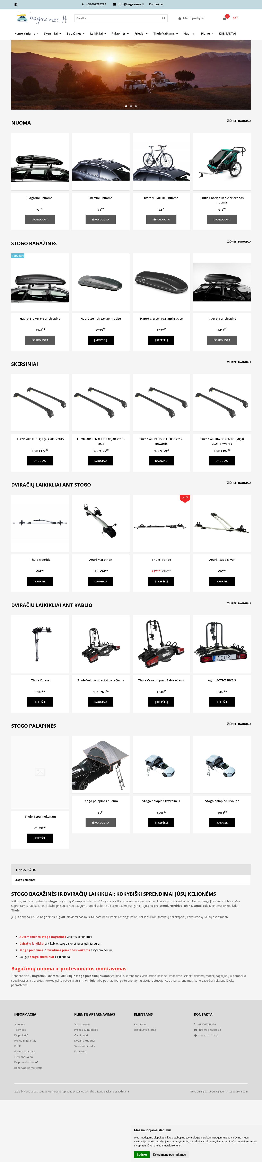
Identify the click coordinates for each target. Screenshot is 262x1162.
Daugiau (40, 461)
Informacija (25, 1014)
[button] (126, 106)
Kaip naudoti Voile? (26, 1062)
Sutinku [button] (142, 1154)
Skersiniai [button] (51, 33)
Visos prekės (82, 1024)
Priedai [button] (139, 33)
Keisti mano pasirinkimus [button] (169, 1154)
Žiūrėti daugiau (239, 121)
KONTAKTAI (227, 33)
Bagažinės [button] (74, 33)
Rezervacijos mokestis (28, 1068)
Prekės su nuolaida (86, 1030)
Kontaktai (156, 4)
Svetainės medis (84, 1046)
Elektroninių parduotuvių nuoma (209, 1091)
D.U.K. (17, 1046)
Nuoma (189, 33)
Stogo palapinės (25, 880)
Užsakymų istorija (145, 1030)
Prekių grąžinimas (25, 1040)
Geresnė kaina (23, 1057)
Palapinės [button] (118, 33)
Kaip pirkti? (21, 1035)
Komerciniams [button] (25, 33)
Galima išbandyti (24, 1051)
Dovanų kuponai (84, 1040)
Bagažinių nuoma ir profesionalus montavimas (68, 968)
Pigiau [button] (205, 33)
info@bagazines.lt (128, 4)
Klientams (143, 1014)
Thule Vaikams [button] (164, 33)
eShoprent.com (239, 1091)
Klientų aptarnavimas (94, 1014)
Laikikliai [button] (96, 33)
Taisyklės (20, 1030)
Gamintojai (81, 1035)
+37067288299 (93, 4)
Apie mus (20, 1024)
